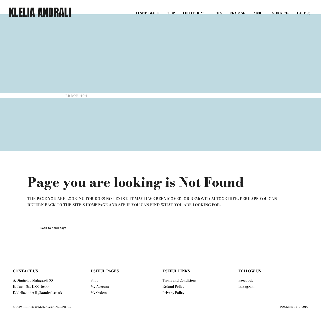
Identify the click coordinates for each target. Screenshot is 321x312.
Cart (303, 13)
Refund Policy (173, 286)
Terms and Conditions (179, 280)
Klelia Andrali (44, 95)
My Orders (99, 292)
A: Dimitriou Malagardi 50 (33, 280)
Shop (94, 280)
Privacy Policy (173, 292)
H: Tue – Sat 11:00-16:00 (31, 286)
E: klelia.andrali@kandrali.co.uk (37, 292)
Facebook (245, 280)
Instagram (246, 286)
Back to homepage (53, 228)
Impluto (303, 307)
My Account (100, 286)
